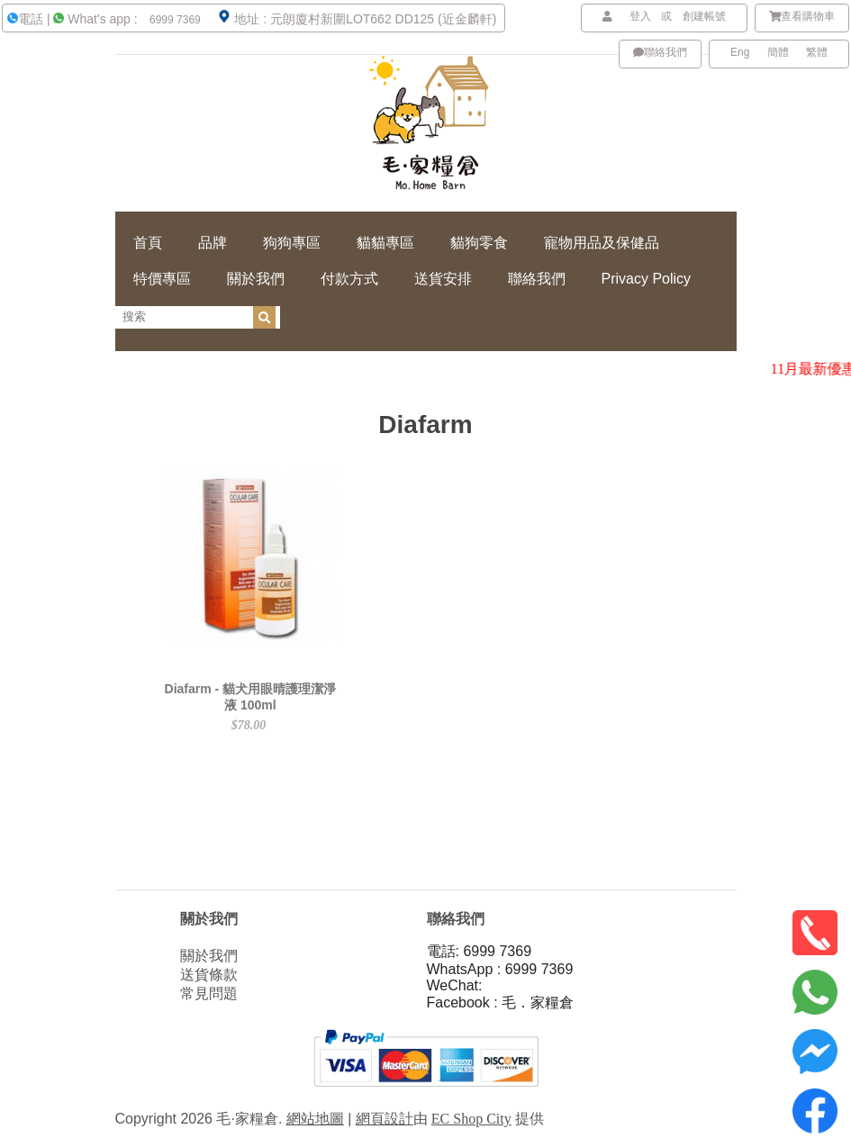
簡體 (778, 52)
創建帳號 (704, 16)
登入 (640, 16)
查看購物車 (802, 16)
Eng (739, 52)
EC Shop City (471, 1118)
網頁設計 (384, 1118)
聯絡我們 (660, 52)
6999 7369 (174, 20)
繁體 (817, 52)
